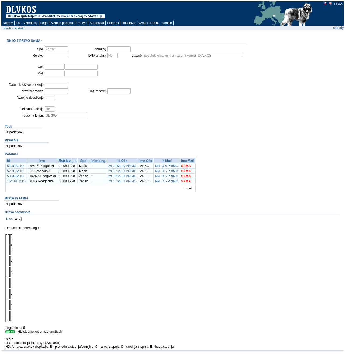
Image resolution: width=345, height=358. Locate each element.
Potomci (113, 23)
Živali (7, 28)
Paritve (82, 23)
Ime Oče (145, 161)
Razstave (128, 23)
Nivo (9, 219)
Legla (44, 23)
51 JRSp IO (15, 166)
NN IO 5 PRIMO (166, 166)
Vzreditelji (30, 23)
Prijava (338, 3)
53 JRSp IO (15, 176)
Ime (42, 161)
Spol (83, 161)
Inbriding (98, 161)
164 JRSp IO (16, 181)
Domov (8, 23)
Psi (18, 23)
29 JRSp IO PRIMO (122, 166)
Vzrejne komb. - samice (155, 23)
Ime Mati (187, 161)
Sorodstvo (96, 23)
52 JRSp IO (15, 171)
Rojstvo (65, 160)
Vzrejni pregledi (62, 23)
